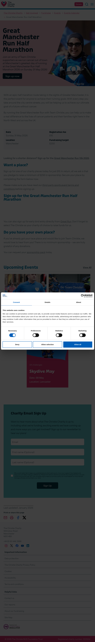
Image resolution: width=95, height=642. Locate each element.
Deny (17, 344)
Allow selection (47, 344)
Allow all (77, 344)
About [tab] (78, 302)
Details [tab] (47, 302)
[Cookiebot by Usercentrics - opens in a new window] (82, 295)
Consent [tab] (16, 302)
